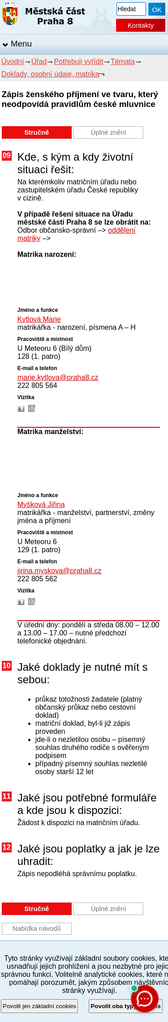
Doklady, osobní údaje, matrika (50, 74)
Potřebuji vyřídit (78, 61)
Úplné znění (108, 132)
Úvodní (12, 61)
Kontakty (141, 25)
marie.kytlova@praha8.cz (58, 377)
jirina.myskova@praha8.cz (59, 571)
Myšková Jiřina (41, 504)
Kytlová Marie (39, 319)
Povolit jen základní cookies (39, 1006)
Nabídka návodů (36, 928)
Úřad (39, 61)
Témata (123, 61)
